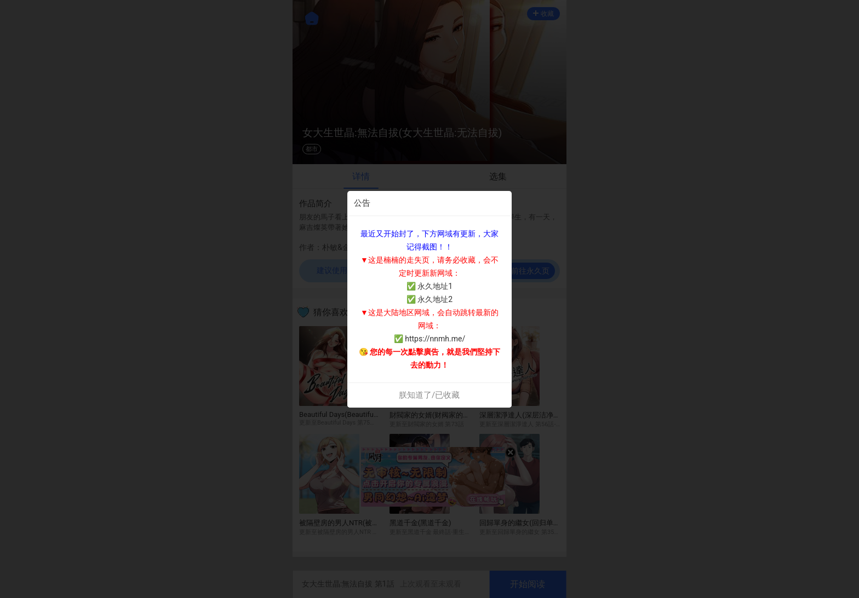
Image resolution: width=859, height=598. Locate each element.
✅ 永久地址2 (429, 299)
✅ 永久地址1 (429, 286)
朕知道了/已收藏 (429, 395)
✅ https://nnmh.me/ (429, 338)
